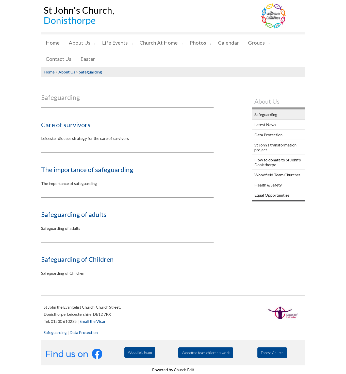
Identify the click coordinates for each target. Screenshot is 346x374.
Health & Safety (268, 184)
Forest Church (272, 352)
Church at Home (159, 43)
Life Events (115, 43)
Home (53, 43)
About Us (79, 43)
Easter (87, 59)
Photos (198, 43)
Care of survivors (65, 124)
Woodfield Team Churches (277, 174)
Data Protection (268, 134)
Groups (256, 43)
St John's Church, (79, 15)
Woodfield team (140, 352)
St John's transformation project (275, 147)
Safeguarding (90, 71)
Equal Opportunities (271, 195)
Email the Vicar (92, 321)
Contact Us (58, 59)
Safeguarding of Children (77, 259)
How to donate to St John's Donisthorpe (277, 162)
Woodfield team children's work (206, 352)
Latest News (265, 124)
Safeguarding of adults (73, 214)
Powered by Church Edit (173, 369)
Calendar (228, 43)
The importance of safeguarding (87, 169)
